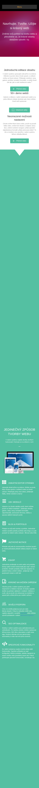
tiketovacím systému (27, 615)
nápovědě (23, 613)
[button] (19, 89)
